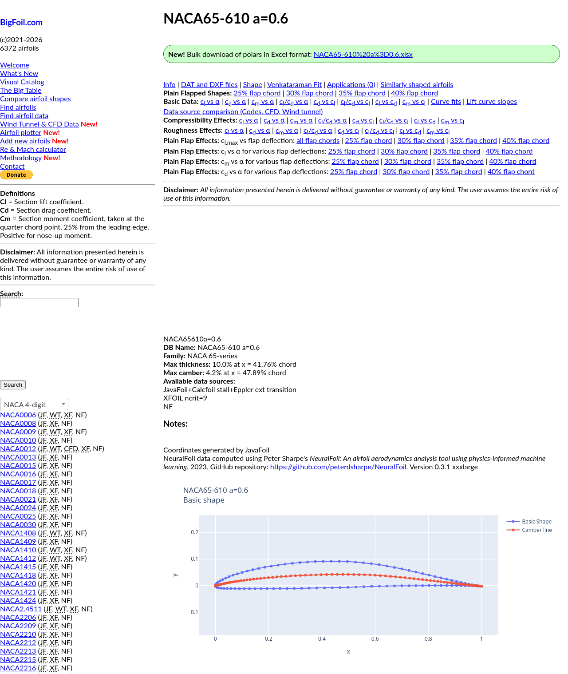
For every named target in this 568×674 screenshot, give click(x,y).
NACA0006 (18, 414)
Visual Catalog (22, 81)
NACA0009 (18, 431)
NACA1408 (18, 532)
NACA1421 (18, 591)
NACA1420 (18, 583)
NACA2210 (18, 634)
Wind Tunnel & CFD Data (39, 123)
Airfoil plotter (20, 132)
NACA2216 (18, 667)
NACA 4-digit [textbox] (25, 404)
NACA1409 (18, 541)
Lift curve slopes (491, 101)
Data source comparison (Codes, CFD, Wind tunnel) (243, 111)
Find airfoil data (24, 115)
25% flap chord (256, 92)
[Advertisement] (361, 272)
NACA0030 (18, 524)
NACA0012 (18, 448)
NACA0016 (18, 473)
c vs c (324, 101)
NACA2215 (18, 659)
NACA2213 (18, 650)
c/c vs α (294, 101)
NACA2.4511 (21, 608)
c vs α (210, 101)
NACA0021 (18, 499)
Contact (12, 166)
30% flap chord (309, 92)
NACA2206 (18, 617)
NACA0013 (18, 456)
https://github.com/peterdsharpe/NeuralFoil (338, 466)
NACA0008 (18, 423)
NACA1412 (18, 558)
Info (169, 84)
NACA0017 (18, 482)
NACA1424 (18, 600)
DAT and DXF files (209, 84)
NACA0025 (18, 515)
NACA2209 (18, 625)
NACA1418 (18, 575)
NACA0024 (18, 507)
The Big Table (21, 90)
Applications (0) (351, 84)
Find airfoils (18, 107)
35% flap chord (362, 92)
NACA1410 (18, 549)
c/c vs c (355, 101)
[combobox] (34, 404)
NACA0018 (18, 490)
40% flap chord (414, 92)
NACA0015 (18, 465)
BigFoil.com (21, 22)
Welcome (14, 64)
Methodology (21, 157)
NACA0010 (18, 440)
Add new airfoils (25, 140)
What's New (19, 73)
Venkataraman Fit (294, 84)
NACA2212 (18, 642)
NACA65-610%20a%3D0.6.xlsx (363, 54)
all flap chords (317, 140)
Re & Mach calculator (33, 149)
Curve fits (446, 101)
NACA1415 (18, 566)
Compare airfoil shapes (35, 98)
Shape (252, 84)
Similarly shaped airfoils (417, 84)
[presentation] (36, 339)
